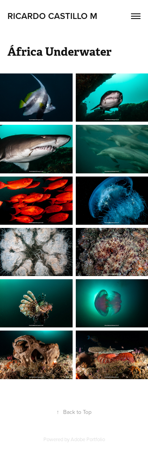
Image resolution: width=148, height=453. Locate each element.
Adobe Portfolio (88, 439)
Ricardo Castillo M (52, 15)
